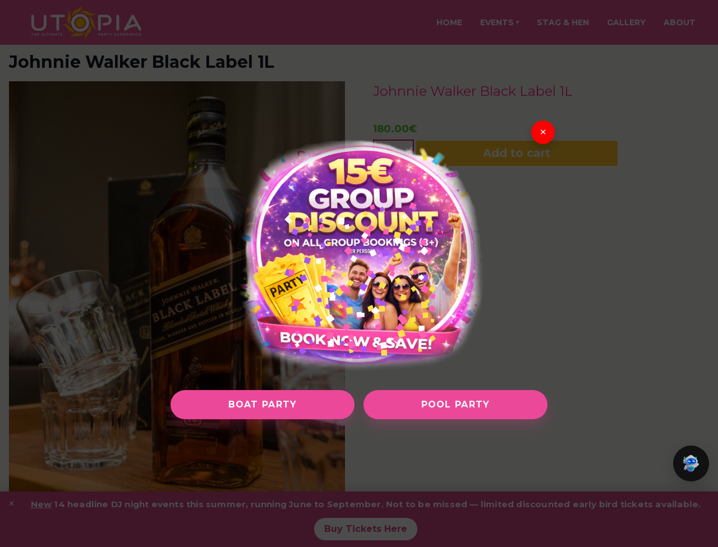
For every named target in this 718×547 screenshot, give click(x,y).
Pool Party (455, 404)
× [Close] (543, 132)
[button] (691, 463)
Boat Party (262, 404)
